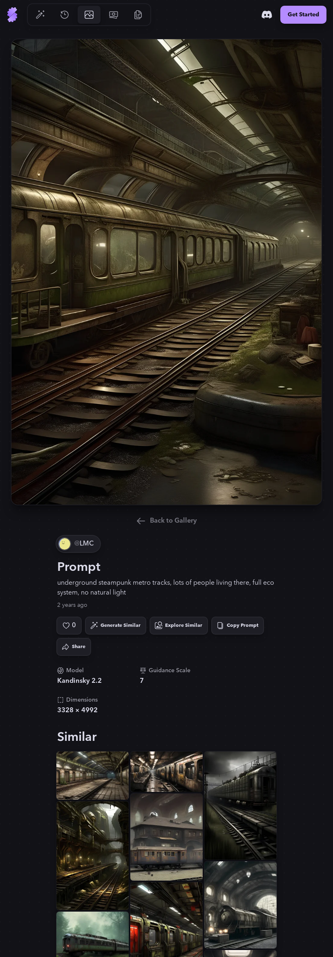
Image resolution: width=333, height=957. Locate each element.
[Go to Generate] (40, 14)
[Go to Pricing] (113, 14)
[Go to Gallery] (89, 14)
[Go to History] (64, 14)
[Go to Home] (12, 14)
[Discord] (266, 14)
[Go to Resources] (138, 14)
